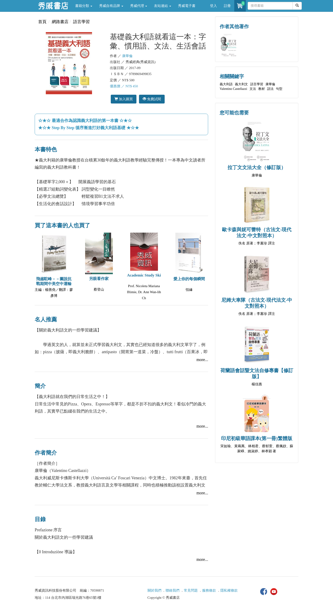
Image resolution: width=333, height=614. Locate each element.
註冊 (227, 6)
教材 (261, 89)
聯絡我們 (172, 590)
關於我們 (154, 590)
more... (202, 359)
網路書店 (60, 21)
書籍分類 (83, 6)
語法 (270, 89)
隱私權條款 (229, 590)
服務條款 (209, 590)
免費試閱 (152, 99)
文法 (253, 89)
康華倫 (127, 56)
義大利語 (226, 84)
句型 (279, 89)
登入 (213, 6)
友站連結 (162, 6)
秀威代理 (138, 6)
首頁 (42, 21)
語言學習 (81, 21)
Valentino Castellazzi (233, 89)
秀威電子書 (186, 6)
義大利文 (241, 84)
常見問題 (191, 590)
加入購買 (123, 99)
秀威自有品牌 (111, 6)
